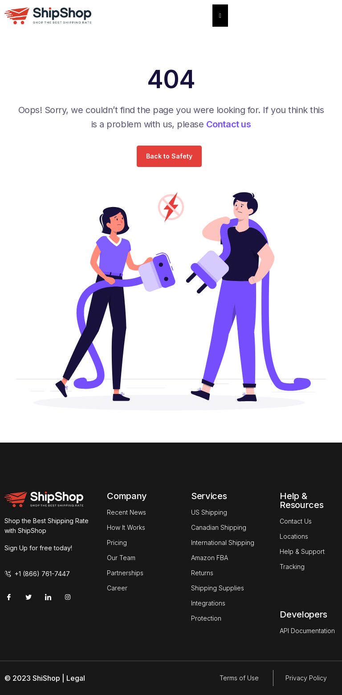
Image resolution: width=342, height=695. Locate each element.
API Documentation (307, 630)
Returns (202, 573)
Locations (294, 536)
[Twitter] (28, 596)
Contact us (228, 124)
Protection (206, 618)
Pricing (117, 542)
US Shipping (209, 512)
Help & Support (302, 551)
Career (117, 588)
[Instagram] (67, 596)
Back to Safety (169, 156)
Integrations (208, 603)
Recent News (126, 512)
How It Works (126, 527)
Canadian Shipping (218, 527)
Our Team (121, 557)
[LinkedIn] (48, 596)
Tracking (292, 566)
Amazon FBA (209, 557)
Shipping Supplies (217, 588)
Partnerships (125, 573)
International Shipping (222, 542)
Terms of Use (239, 678)
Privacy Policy (306, 678)
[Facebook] (9, 596)
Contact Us (296, 521)
